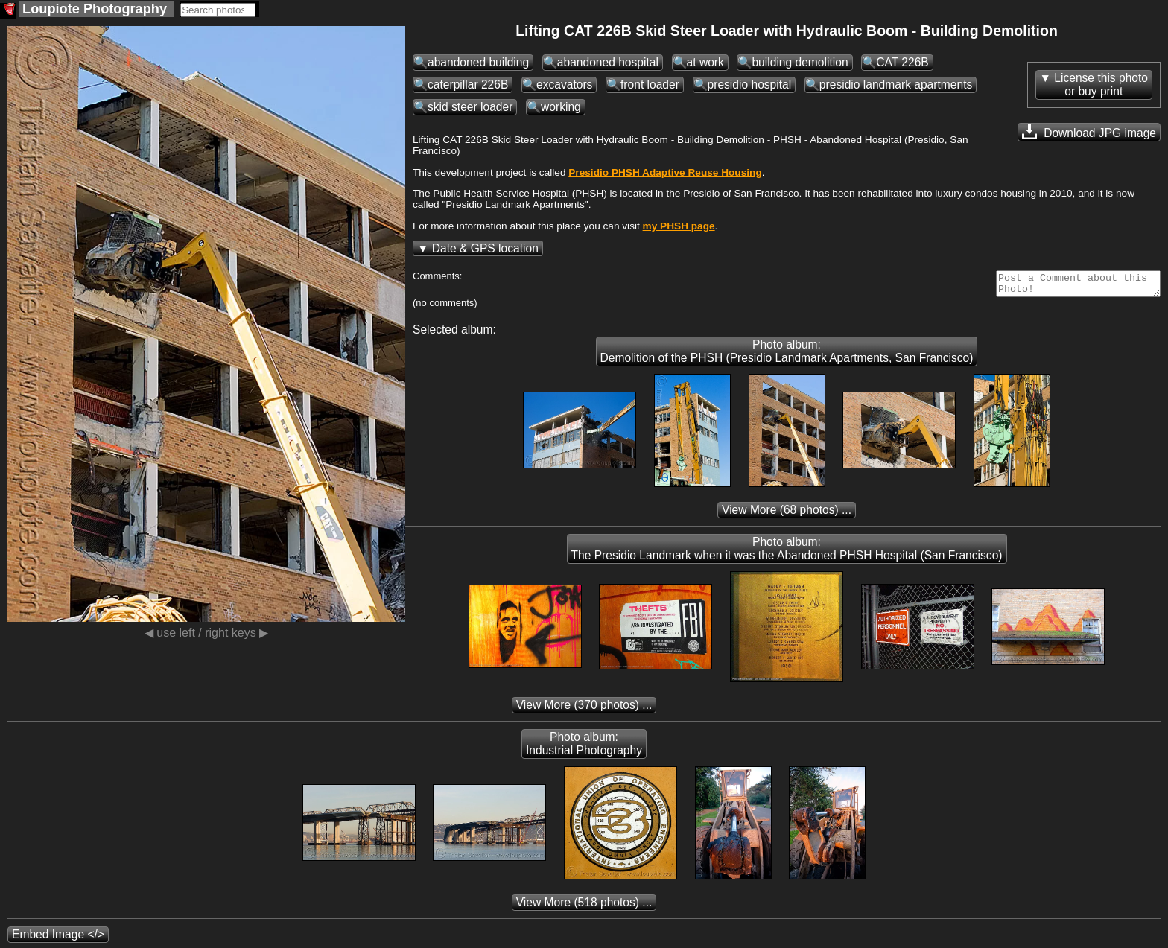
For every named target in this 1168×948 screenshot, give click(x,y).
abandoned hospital (607, 62)
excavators (564, 84)
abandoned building (478, 62)
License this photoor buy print (1101, 84)
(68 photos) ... (786, 514)
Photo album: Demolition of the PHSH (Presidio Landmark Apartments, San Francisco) (787, 356)
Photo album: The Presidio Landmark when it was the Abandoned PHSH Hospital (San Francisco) (787, 553)
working (561, 107)
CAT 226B (902, 62)
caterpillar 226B (468, 84)
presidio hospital (750, 84)
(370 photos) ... (584, 709)
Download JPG (1089, 131)
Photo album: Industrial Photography (584, 748)
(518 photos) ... (584, 906)
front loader (649, 84)
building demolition (800, 62)
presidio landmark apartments (895, 84)
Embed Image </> (58, 938)
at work (705, 62)
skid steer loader (470, 107)
